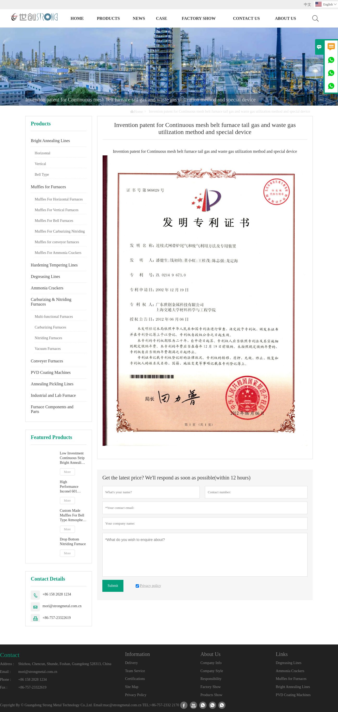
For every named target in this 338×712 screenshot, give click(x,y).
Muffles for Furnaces (48, 187)
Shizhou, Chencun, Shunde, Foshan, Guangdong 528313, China (64, 664)
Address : (7, 664)
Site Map (131, 687)
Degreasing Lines (45, 276)
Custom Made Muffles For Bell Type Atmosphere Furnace (73, 515)
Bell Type (42, 175)
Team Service (135, 671)
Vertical (40, 164)
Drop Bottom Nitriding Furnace (73, 541)
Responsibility (211, 679)
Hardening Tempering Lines (54, 265)
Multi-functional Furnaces (54, 317)
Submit (113, 586)
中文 (307, 5)
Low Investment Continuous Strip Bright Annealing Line (72, 458)
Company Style (212, 671)
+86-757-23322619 (56, 618)
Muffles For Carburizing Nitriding (60, 231)
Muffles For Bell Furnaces (54, 221)
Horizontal (42, 153)
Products (108, 18)
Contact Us (246, 18)
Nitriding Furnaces (48, 338)
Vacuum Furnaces (48, 349)
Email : (5, 672)
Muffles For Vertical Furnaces (56, 210)
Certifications (135, 679)
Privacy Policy (135, 695)
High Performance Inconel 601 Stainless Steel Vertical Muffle (71, 487)
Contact (10, 655)
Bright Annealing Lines (50, 140)
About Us (285, 18)
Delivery (131, 663)
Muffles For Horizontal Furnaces (59, 199)
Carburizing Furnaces (50, 327)
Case (161, 18)
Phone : (5, 679)
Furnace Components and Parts (52, 409)
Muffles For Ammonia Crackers (58, 253)
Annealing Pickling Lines (52, 384)
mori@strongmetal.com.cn (62, 606)
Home (77, 18)
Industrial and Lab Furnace (53, 395)
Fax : (3, 687)
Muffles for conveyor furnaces (57, 242)
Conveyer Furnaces (47, 361)
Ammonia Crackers (47, 288)
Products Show (211, 695)
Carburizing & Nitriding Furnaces (51, 301)
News (139, 18)
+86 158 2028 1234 (56, 594)
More (67, 472)
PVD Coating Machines (51, 372)
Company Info (211, 663)
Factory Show (199, 18)
